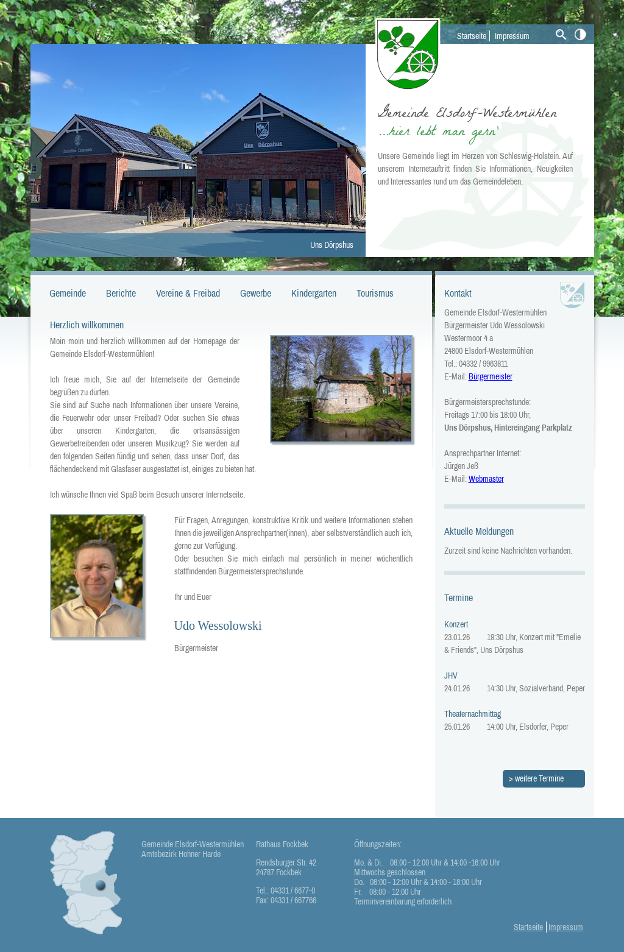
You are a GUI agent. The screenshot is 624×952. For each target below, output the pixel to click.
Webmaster (486, 478)
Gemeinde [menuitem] (67, 293)
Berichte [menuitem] (121, 293)
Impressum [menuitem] (512, 35)
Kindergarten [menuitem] (313, 293)
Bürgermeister (490, 376)
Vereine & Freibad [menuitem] (188, 293)
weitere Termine (539, 778)
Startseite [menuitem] (471, 35)
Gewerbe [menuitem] (255, 293)
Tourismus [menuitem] (375, 293)
